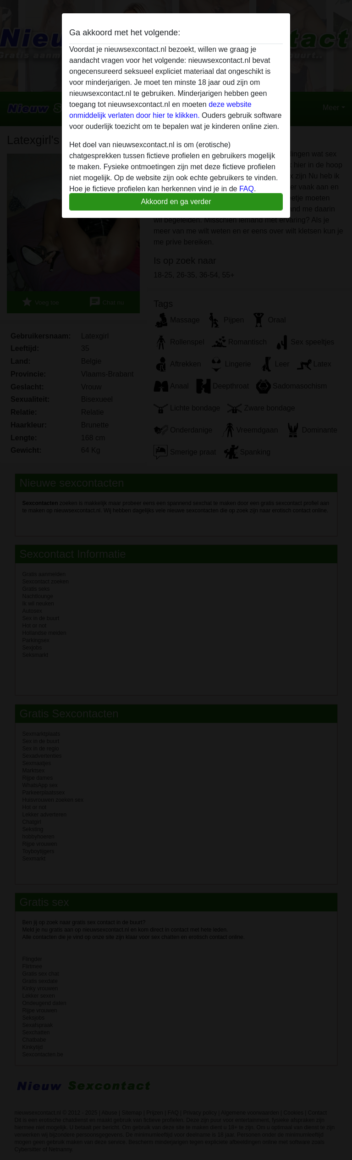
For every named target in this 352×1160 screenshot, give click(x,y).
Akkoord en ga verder (176, 201)
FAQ (246, 189)
